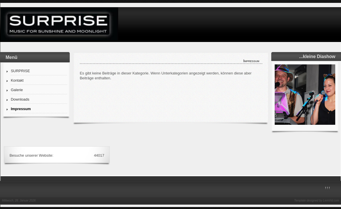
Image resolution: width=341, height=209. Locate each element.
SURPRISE (20, 71)
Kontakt (17, 80)
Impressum (21, 109)
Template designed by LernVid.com (316, 200)
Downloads (20, 99)
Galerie (17, 90)
